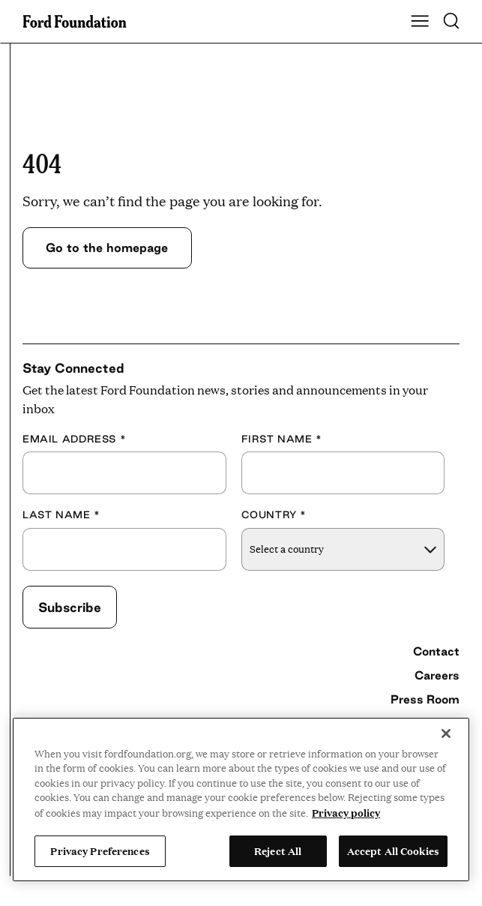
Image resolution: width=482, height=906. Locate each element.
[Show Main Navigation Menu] (420, 22)
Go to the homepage (107, 247)
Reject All (277, 850)
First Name (281, 439)
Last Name (61, 514)
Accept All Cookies (393, 850)
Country (274, 514)
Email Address (74, 439)
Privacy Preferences (99, 850)
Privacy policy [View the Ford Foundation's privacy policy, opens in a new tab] (346, 812)
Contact (436, 651)
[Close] (446, 733)
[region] (241, 799)
